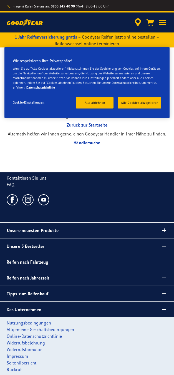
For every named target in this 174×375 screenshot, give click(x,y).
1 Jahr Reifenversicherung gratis (46, 37)
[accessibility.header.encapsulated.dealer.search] (138, 22)
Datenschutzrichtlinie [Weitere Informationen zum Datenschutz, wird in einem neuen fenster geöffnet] (40, 87)
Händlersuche (87, 142)
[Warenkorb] (150, 22)
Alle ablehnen (95, 102)
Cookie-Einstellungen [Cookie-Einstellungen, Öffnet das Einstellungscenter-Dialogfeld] (28, 102)
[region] (87, 82)
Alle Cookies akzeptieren (139, 102)
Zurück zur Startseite (87, 125)
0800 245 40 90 (63, 6)
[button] (162, 22)
